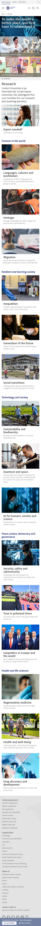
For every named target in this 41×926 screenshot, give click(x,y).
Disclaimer (5, 893)
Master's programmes (9, 806)
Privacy (4, 899)
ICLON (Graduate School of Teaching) (14, 864)
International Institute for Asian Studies (14, 867)
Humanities (5, 842)
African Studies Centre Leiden (11, 857)
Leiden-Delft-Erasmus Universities (13, 887)
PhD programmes (7, 809)
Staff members (22, 2)
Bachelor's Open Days (9, 822)
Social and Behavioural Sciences (12, 854)
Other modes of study (9, 819)
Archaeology (6, 836)
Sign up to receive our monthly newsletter (15, 910)
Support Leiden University (10, 878)
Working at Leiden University (11, 875)
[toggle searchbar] (29, 8)
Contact (4, 902)
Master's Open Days (8, 825)
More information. (26, 920)
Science (4, 851)
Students (14, 2)
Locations (5, 890)
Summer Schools (7, 815)
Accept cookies (9, 923)
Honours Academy (8, 861)
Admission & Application (10, 828)
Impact (4, 884)
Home (3, 14)
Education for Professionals (11, 812)
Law (3, 845)
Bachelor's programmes (9, 803)
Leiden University (6, 2)
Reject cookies (25, 923)
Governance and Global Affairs (12, 839)
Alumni (4, 881)
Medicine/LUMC (7, 848)
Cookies (4, 896)
